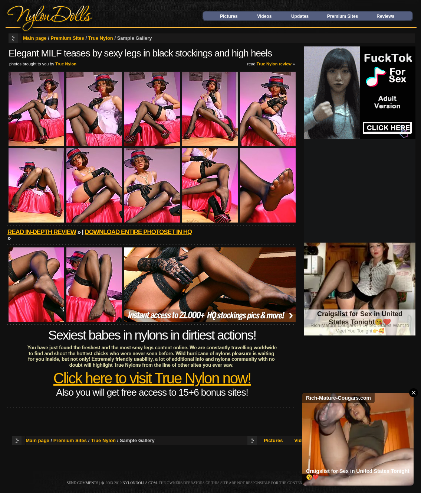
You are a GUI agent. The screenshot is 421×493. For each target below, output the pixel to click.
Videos (264, 16)
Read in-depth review (41, 232)
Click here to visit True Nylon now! (152, 378)
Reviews (385, 16)
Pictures (228, 16)
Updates (300, 16)
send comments (82, 483)
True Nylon (100, 38)
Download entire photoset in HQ (138, 232)
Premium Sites (342, 16)
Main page (35, 38)
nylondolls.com (139, 483)
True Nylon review (274, 64)
